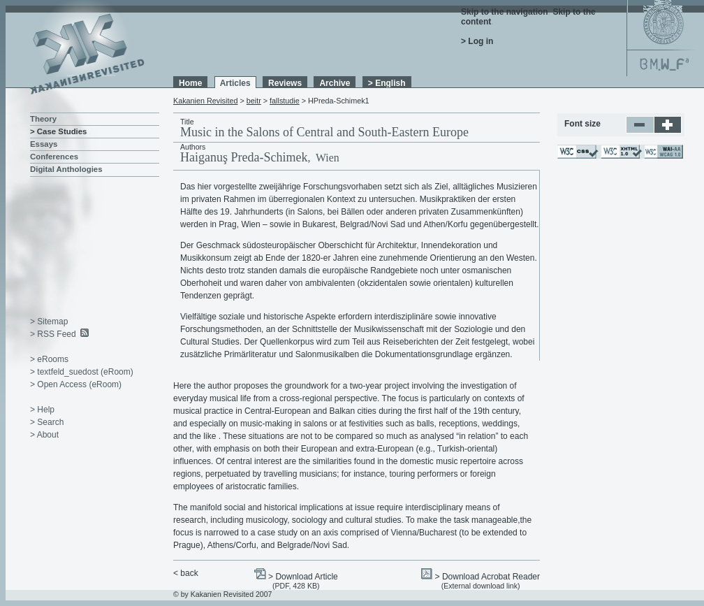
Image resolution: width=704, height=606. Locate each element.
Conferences (54, 156)
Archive (334, 83)
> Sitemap (49, 321)
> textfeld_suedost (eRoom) (81, 372)
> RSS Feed (53, 334)
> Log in (477, 41)
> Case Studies (58, 131)
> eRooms (49, 359)
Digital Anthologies (66, 169)
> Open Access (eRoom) (76, 384)
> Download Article (303, 577)
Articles (235, 83)
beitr (254, 100)
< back (185, 573)
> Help (42, 409)
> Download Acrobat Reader (487, 577)
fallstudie (285, 100)
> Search (47, 422)
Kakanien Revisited (205, 100)
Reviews (285, 83)
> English (387, 83)
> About (44, 435)
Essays (43, 144)
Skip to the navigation (504, 12)
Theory (43, 119)
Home (190, 83)
